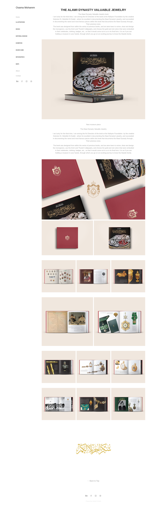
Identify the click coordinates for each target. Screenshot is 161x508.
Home (18, 17)
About (18, 71)
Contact (18, 76)
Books (18, 29)
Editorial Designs (21, 36)
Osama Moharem (25, 7)
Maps (17, 64)
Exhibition (19, 43)
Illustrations (20, 22)
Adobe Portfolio (97, 501)
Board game (20, 50)
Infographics (20, 57)
